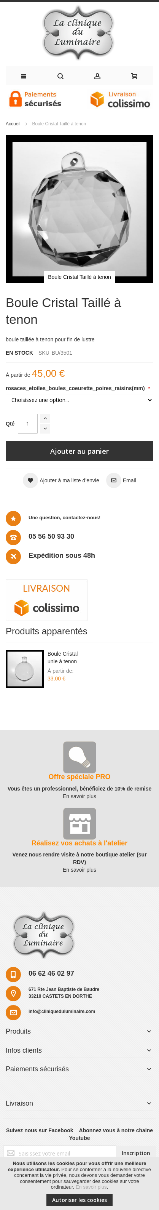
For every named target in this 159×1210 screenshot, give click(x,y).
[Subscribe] (136, 1153)
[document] (79, 1183)
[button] (61, 480)
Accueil (13, 123)
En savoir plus (91, 1187)
